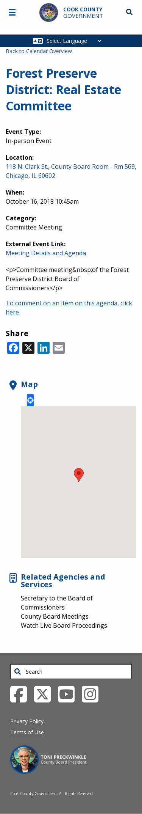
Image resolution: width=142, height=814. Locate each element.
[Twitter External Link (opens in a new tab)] (45, 694)
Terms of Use (27, 732)
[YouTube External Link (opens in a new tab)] (69, 694)
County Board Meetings (55, 616)
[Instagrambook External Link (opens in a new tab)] (93, 694)
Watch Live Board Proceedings (64, 625)
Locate (30, 400)
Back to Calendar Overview (39, 51)
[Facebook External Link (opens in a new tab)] (21, 694)
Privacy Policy (27, 721)
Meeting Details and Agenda (46, 253)
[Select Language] (76, 41)
